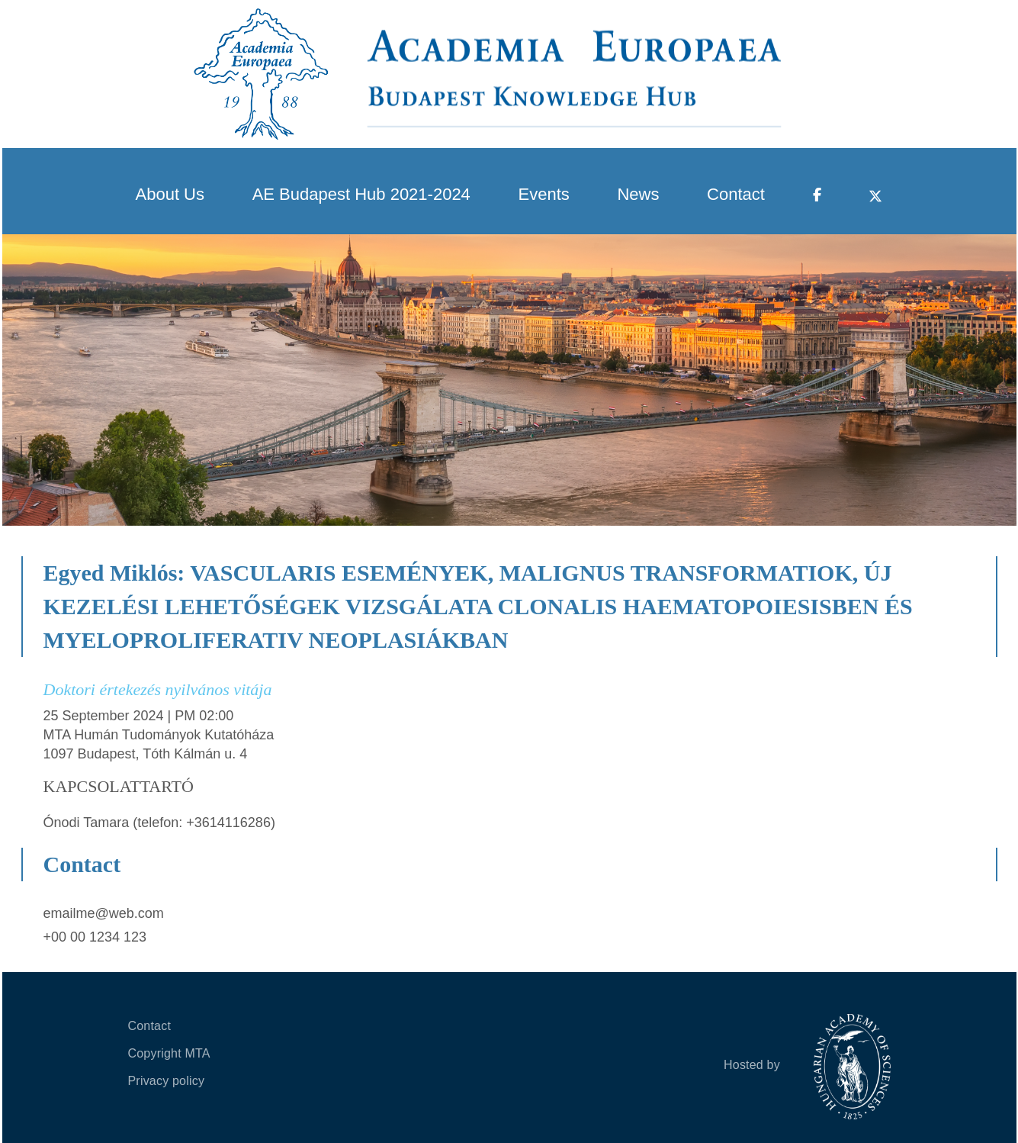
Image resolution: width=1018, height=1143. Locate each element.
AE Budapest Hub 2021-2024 (361, 194)
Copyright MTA (169, 1053)
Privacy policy (166, 1080)
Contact (736, 194)
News (638, 194)
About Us (170, 194)
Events (544, 194)
